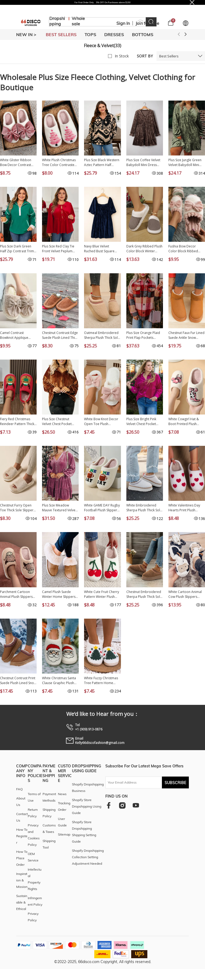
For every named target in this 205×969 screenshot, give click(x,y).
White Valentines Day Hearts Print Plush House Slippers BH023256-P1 (184, 508)
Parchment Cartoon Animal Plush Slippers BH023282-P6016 (16, 594)
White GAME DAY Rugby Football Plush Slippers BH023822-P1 (102, 508)
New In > (26, 34)
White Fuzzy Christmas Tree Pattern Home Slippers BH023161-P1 (101, 680)
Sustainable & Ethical (21, 902)
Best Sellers (169, 56)
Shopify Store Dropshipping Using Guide (86, 806)
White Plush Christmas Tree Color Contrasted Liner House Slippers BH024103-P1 (59, 162)
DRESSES (114, 34)
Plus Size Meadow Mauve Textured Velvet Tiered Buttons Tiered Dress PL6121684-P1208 (59, 508)
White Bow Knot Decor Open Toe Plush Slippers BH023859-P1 (101, 421)
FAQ (19, 789)
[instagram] (122, 805)
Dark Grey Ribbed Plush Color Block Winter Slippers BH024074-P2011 (144, 249)
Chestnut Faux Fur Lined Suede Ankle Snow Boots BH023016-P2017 (186, 335)
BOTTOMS (142, 34)
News (62, 794)
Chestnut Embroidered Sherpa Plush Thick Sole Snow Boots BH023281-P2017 (144, 594)
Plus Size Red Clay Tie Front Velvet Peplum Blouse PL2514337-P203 (60, 249)
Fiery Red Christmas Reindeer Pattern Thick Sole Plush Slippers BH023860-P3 (17, 421)
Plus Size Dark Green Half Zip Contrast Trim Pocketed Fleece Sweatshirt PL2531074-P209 (17, 249)
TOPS (90, 34)
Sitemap (64, 834)
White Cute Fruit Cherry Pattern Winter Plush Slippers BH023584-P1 (101, 594)
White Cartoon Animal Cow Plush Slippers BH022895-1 (185, 594)
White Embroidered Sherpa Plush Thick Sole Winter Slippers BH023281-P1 (144, 508)
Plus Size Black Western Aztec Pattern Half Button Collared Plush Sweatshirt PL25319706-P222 (102, 162)
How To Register (21, 835)
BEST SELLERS (61, 34)
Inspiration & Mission (21, 880)
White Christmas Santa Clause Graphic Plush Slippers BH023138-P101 (59, 680)
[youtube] (135, 805)
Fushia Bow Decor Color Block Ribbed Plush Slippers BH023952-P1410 (183, 249)
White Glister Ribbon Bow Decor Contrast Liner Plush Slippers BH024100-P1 (15, 162)
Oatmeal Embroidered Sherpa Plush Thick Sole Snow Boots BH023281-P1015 (102, 335)
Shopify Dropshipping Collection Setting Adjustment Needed (88, 857)
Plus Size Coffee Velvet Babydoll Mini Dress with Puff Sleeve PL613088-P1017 (143, 162)
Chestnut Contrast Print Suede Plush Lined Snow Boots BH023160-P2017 (18, 680)
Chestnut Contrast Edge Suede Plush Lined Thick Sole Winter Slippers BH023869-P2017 (60, 335)
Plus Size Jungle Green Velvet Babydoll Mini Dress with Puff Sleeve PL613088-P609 (184, 162)
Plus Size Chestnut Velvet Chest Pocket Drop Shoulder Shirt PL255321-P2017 (57, 421)
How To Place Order (21, 858)
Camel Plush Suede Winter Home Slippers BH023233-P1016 (58, 594)
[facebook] (108, 805)
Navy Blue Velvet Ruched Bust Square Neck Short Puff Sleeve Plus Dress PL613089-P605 (101, 249)
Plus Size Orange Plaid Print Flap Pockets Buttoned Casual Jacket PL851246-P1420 (143, 335)
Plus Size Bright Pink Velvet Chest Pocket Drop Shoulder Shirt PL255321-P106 (141, 421)
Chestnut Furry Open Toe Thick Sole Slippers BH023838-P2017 (17, 508)
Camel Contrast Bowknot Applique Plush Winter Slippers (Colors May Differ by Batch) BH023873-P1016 (18, 335)
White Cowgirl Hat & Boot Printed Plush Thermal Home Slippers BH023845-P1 (186, 421)
